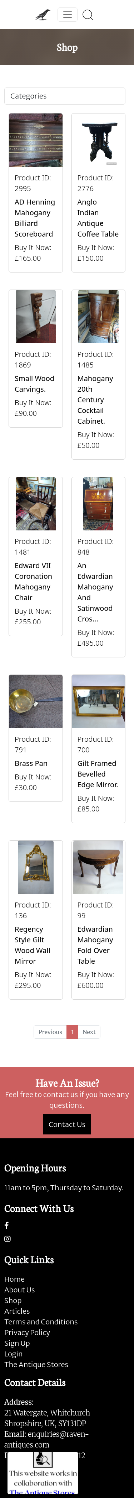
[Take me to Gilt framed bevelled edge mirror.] (98, 748)
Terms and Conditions (41, 1321)
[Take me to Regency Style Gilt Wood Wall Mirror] (35, 920)
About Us (19, 1289)
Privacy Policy (27, 1332)
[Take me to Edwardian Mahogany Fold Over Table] (98, 920)
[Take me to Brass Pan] (35, 748)
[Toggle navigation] (68, 14)
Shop (12, 1300)
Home (14, 1279)
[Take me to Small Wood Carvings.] (35, 375)
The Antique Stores (36, 1364)
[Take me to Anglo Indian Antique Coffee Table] (98, 192)
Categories (28, 95)
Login (13, 1353)
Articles (17, 1311)
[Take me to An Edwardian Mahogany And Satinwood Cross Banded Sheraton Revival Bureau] (98, 567)
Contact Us (67, 1124)
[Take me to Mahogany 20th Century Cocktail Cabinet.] (98, 375)
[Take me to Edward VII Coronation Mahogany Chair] (35, 567)
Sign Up (17, 1343)
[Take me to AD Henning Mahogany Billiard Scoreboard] (35, 192)
